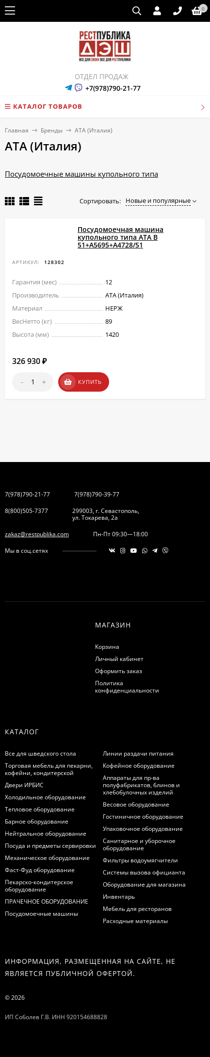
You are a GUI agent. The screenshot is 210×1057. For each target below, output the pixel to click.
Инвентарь (119, 896)
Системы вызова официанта (144, 872)
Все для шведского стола (40, 753)
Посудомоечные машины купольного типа (81, 174)
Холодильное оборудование (45, 797)
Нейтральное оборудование (45, 833)
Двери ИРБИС (24, 785)
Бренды (52, 130)
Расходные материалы (135, 921)
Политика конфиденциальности (127, 686)
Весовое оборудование (136, 804)
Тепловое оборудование (40, 809)
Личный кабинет (119, 659)
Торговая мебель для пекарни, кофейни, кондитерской (49, 769)
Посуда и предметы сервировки (50, 846)
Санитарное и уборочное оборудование (139, 844)
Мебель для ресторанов (137, 909)
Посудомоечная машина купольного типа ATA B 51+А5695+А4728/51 (120, 237)
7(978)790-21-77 (27, 494)
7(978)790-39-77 (96, 494)
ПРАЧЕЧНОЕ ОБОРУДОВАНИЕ (46, 901)
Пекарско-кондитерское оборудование (39, 885)
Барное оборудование (36, 821)
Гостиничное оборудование (143, 816)
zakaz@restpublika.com (37, 534)
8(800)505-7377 (26, 511)
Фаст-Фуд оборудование (40, 870)
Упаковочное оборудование (143, 829)
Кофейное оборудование (139, 765)
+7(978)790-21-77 (113, 88)
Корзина (107, 647)
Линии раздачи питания (138, 753)
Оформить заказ (118, 671)
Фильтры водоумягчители (140, 860)
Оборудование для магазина (144, 884)
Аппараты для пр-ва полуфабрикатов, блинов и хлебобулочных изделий (141, 785)
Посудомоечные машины (41, 913)
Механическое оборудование (47, 858)
